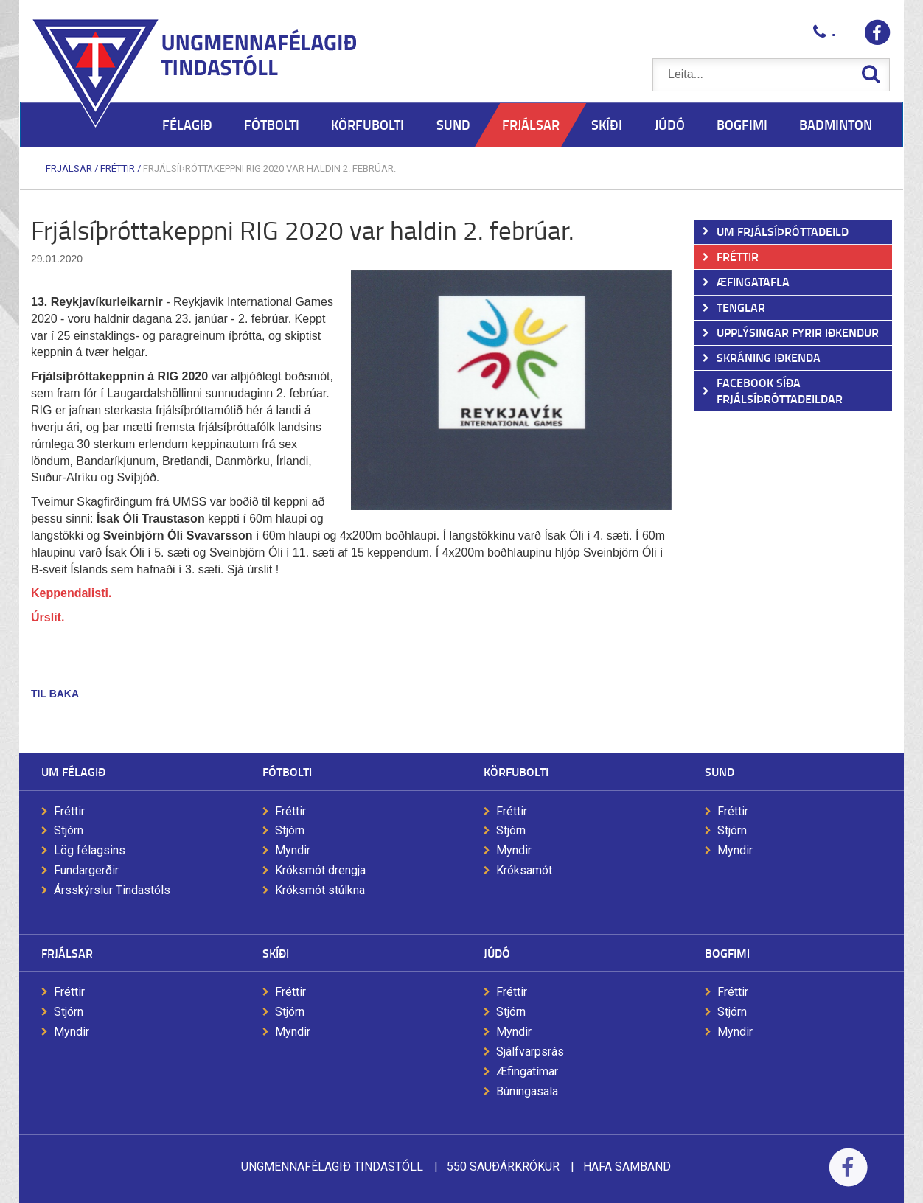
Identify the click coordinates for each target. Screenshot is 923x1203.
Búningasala (527, 1091)
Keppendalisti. (71, 593)
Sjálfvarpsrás (530, 1052)
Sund (719, 771)
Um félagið (73, 771)
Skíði (275, 952)
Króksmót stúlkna (320, 890)
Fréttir (117, 168)
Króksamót (524, 870)
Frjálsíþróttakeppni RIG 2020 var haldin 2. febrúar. (269, 168)
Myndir (292, 850)
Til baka (55, 694)
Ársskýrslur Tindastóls (112, 890)
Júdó (497, 952)
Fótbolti (287, 771)
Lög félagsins (89, 850)
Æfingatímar (527, 1071)
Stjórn (68, 830)
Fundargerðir (86, 870)
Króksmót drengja (320, 870)
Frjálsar (69, 168)
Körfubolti (516, 771)
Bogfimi (727, 952)
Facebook (848, 1177)
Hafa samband (627, 1167)
